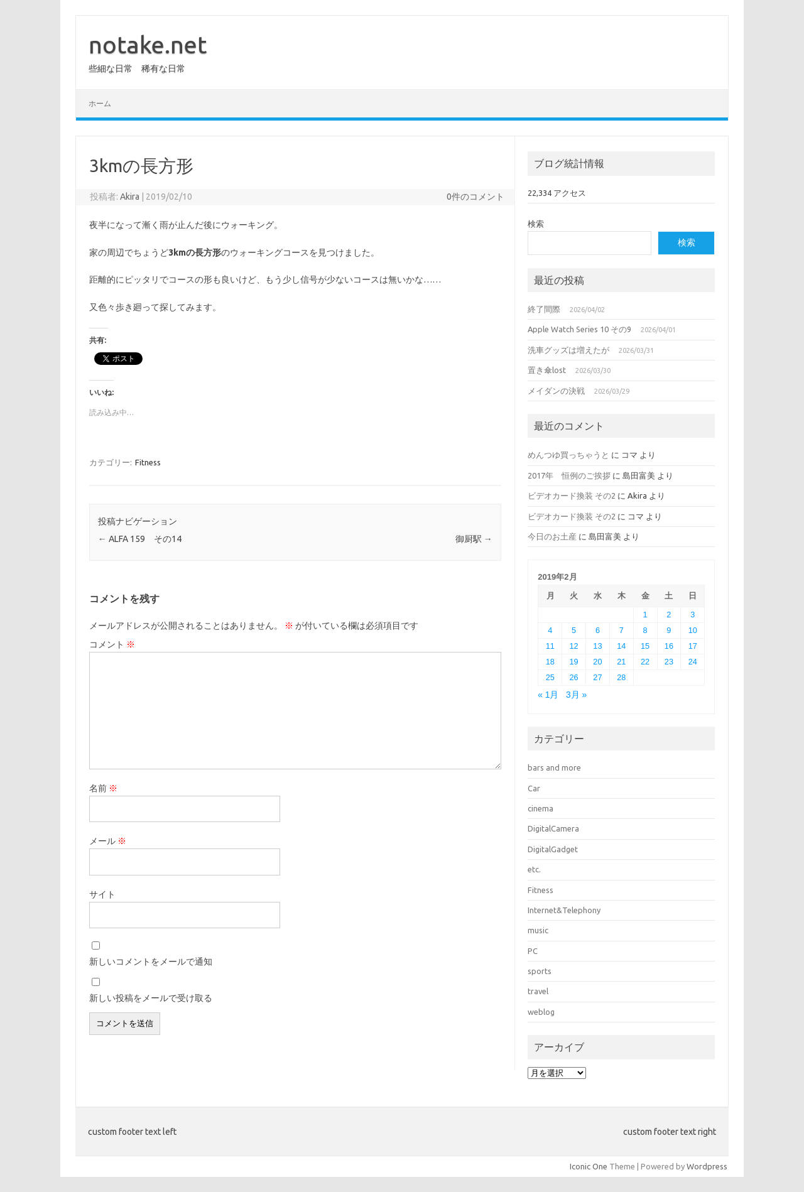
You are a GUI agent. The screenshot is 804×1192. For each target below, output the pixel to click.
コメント (112, 644)
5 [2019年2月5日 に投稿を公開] (574, 630)
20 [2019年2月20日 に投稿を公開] (597, 661)
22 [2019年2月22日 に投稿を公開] (645, 661)
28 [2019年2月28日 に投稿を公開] (621, 677)
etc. (534, 869)
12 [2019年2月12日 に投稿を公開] (574, 646)
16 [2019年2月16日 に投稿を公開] (669, 646)
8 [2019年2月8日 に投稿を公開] (645, 630)
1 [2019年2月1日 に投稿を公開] (645, 614)
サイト (102, 894)
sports (539, 971)
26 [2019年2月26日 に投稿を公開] (574, 677)
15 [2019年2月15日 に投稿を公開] (645, 646)
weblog (541, 1011)
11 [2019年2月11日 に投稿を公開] (550, 646)
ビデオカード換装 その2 (572, 495)
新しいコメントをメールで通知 (150, 961)
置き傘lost (547, 370)
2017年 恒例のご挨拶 (569, 475)
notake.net (148, 44)
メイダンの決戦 (556, 390)
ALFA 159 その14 (140, 539)
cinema (540, 808)
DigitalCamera (553, 828)
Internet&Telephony (564, 910)
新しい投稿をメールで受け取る (150, 998)
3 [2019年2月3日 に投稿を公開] (692, 614)
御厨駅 (473, 539)
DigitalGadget (553, 849)
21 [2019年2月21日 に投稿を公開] (621, 661)
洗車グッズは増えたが (568, 349)
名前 (103, 788)
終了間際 (544, 309)
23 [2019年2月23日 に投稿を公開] (669, 661)
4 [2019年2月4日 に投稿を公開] (550, 630)
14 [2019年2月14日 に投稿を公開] (621, 646)
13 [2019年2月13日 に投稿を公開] (597, 646)
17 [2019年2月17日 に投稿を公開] (692, 646)
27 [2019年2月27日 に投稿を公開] (597, 677)
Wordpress (707, 1166)
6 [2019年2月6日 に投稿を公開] (597, 630)
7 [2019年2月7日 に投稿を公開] (621, 630)
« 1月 (548, 695)
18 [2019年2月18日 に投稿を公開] (550, 661)
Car (534, 788)
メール (107, 841)
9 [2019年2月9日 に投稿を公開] (668, 630)
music (538, 930)
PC (533, 950)
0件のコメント (475, 197)
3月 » (576, 695)
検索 (536, 223)
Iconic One (588, 1166)
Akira (129, 197)
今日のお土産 (552, 536)
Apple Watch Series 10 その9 (579, 329)
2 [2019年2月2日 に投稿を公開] (668, 614)
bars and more (554, 767)
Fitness (148, 462)
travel (538, 991)
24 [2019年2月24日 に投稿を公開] (692, 661)
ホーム (100, 103)
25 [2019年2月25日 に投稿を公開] (550, 677)
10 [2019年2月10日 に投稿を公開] (692, 630)
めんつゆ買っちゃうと (568, 454)
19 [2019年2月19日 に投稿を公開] (574, 661)
